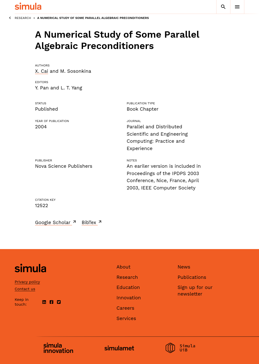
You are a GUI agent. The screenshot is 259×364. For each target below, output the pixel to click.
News (184, 267)
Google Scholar (56, 222)
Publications (192, 277)
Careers (126, 308)
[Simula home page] (30, 277)
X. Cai (41, 71)
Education (128, 287)
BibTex (92, 222)
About (124, 267)
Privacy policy (27, 282)
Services (126, 318)
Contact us (25, 289)
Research (23, 17)
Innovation (129, 298)
